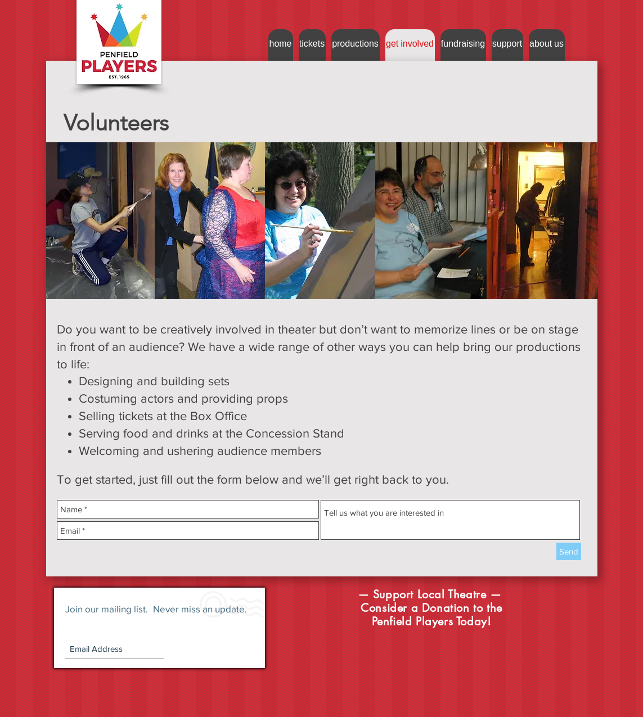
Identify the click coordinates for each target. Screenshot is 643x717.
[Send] (568, 551)
